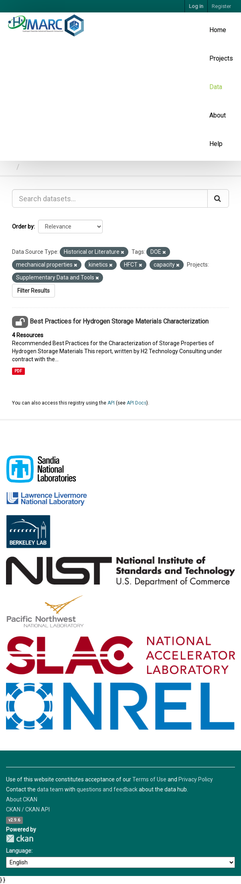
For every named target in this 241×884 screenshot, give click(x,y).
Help (216, 144)
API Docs (136, 403)
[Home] (9, 166)
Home (217, 30)
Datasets (37, 166)
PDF (18, 371)
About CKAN (21, 799)
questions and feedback (107, 789)
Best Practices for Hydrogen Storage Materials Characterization (119, 321)
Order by (23, 226)
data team (50, 789)
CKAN (19, 838)
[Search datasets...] (110, 198)
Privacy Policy (195, 779)
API (111, 403)
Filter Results (33, 290)
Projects (221, 58)
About (217, 115)
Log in (196, 6)
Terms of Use (149, 779)
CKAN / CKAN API (28, 809)
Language (18, 851)
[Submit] (218, 198)
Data (215, 87)
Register (221, 6)
